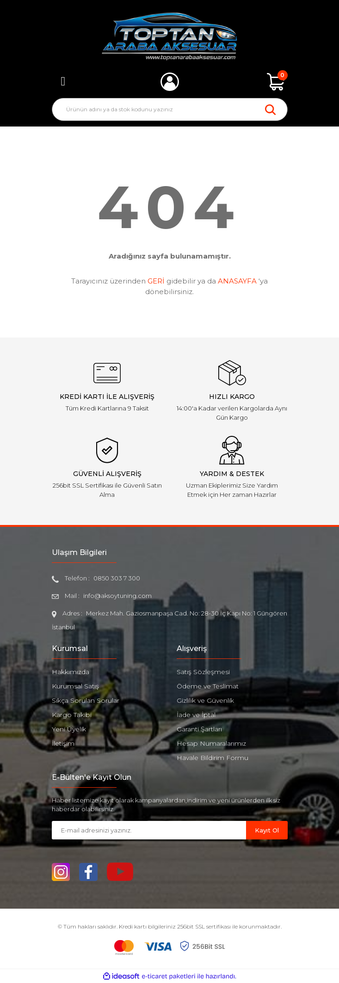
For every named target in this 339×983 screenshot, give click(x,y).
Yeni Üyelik (69, 729)
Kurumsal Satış (75, 686)
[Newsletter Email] (149, 830)
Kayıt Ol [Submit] (267, 830)
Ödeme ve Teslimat (208, 686)
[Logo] (169, 36)
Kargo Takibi (72, 715)
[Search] (170, 109)
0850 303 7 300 (116, 578)
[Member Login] (169, 81)
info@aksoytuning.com (117, 595)
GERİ (156, 281)
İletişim (63, 743)
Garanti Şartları (199, 729)
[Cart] (276, 81)
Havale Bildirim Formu (212, 758)
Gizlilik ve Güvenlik (205, 700)
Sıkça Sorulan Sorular (85, 700)
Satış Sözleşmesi (203, 672)
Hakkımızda (70, 672)
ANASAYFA (237, 281)
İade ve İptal (196, 715)
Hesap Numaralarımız (211, 743)
